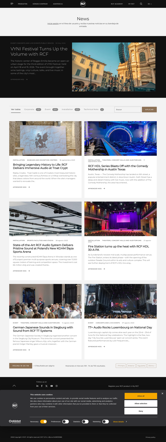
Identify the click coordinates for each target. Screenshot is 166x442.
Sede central (139, 405)
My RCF (131, 4)
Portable (38, 405)
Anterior (131, 365)
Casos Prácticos (84, 405)
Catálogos (62, 405)
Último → (151, 365)
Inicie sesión (53, 23)
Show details (118, 437)
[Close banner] (162, 409)
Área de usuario (107, 405)
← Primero (121, 365)
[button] (20, 365)
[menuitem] (40, 4)
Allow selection (141, 419)
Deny (141, 427)
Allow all (140, 412)
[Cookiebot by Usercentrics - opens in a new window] (15, 437)
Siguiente (141, 365)
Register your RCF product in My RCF (123, 385)
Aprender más (17, 79)
